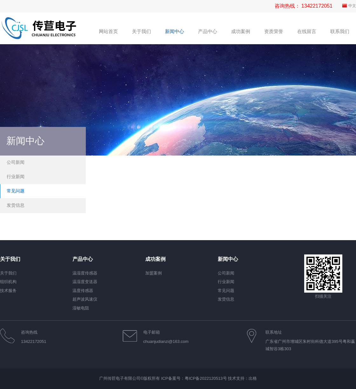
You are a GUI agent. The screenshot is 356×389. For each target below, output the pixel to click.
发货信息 (15, 205)
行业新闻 (15, 176)
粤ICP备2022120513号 (206, 378)
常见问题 (15, 190)
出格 (253, 378)
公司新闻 (15, 162)
